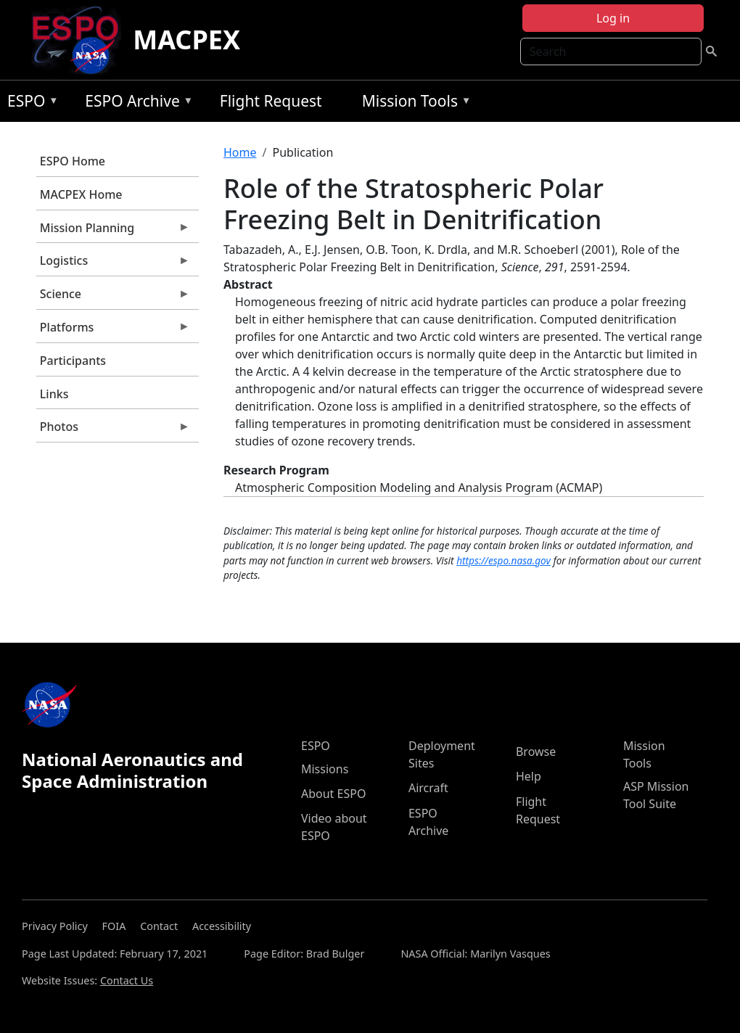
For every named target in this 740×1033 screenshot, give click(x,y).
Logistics (113, 264)
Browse (536, 752)
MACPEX (186, 39)
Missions (324, 769)
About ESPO (333, 794)
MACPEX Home (81, 194)
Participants (73, 361)
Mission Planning (113, 231)
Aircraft (428, 788)
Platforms (113, 330)
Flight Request (271, 101)
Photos (113, 430)
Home (240, 152)
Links (54, 394)
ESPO (29, 103)
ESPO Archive (135, 103)
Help (528, 776)
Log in (613, 18)
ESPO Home (72, 161)
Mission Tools (413, 103)
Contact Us (126, 980)
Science (113, 297)
